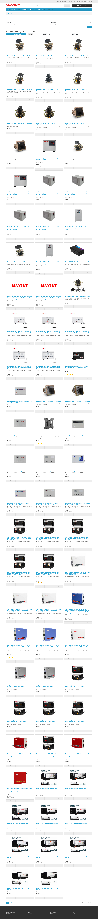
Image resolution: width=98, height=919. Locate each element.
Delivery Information (10, 912)
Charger (30, 9)
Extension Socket (37, 9)
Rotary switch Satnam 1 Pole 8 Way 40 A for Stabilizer (76, 124)
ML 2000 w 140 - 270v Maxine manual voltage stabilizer (47, 856)
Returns (29, 912)
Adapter (43, 9)
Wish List (73, 913)
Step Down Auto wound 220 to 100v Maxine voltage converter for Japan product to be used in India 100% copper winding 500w (19, 755)
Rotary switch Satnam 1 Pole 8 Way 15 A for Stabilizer (76, 90)
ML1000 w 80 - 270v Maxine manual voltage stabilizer (47, 789)
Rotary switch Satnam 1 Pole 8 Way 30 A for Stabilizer (47, 124)
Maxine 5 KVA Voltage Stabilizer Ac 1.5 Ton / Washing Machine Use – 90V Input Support (47, 504)
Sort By (44, 34)
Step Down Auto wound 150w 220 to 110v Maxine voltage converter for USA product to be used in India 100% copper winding (77, 538)
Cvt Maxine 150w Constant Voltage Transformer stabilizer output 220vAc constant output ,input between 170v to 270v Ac (19, 333)
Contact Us (30, 910)
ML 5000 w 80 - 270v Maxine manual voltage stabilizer (76, 824)
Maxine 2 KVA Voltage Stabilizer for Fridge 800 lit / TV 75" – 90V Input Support (19, 434)
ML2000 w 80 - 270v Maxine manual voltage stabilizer (76, 789)
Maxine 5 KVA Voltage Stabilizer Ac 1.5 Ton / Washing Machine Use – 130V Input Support (18, 504)
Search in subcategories (55, 24)
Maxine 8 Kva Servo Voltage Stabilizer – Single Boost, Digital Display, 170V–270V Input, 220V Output (76, 228)
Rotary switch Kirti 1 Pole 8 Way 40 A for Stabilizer (48, 401)
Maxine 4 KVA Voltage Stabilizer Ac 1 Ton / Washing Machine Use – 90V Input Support (48, 470)
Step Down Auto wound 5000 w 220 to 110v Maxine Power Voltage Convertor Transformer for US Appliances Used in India (48, 610)
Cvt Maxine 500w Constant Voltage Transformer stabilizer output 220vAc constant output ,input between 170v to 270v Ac (19, 367)
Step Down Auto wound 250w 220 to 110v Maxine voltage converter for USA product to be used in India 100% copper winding (48, 573)
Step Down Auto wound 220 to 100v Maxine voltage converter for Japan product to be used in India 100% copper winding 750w (77, 755)
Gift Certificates (53, 912)
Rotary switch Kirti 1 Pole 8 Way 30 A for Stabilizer (19, 123)
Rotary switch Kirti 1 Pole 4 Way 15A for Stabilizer (77, 296)
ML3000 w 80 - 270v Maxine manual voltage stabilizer (18, 824)
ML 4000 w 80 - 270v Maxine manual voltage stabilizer (47, 824)
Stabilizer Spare (50, 9)
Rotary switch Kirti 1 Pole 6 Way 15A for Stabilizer (77, 55)
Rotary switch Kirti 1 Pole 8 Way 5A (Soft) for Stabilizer (47, 90)
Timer (56, 9)
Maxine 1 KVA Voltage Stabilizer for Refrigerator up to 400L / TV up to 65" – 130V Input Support (77, 367)
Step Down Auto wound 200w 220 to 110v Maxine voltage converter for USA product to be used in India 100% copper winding (19, 573)
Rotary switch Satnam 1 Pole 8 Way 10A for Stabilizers (46, 56)
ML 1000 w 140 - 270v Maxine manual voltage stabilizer (18, 856)
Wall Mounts (24, 9)
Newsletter (74, 915)
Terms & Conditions (10, 910)
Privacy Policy (9, 915)
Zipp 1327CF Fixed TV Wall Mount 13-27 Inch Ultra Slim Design (48, 434)
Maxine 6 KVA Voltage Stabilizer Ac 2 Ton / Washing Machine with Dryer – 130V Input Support (77, 504)
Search (12, 13)
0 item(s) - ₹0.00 (81, 5)
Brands (51, 910)
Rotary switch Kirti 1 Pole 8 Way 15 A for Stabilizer (19, 89)
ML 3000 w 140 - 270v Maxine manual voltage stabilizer (76, 856)
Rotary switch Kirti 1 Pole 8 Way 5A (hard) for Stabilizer (76, 157)
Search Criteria (9, 20)
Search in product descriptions (13, 24)
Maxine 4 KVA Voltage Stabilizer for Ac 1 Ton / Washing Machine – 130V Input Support (76, 434)
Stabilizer (18, 9)
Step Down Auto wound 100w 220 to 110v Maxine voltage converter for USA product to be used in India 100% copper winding (48, 538)
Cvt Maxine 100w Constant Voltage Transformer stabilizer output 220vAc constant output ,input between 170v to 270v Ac (48, 333)
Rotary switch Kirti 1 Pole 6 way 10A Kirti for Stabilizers (18, 262)
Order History (74, 912)
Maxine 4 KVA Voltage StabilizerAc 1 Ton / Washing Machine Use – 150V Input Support (19, 470)
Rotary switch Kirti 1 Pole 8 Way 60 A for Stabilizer (77, 401)
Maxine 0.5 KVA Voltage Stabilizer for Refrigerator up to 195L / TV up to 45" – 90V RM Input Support (77, 262)
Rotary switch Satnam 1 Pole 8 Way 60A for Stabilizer (17, 157)
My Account (74, 910)
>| (14, 902)
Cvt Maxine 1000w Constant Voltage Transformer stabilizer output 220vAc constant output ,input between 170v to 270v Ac (48, 367)
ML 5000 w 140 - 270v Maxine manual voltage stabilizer (47, 889)
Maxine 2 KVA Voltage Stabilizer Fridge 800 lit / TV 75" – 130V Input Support (19, 402)
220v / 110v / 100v (11, 9)
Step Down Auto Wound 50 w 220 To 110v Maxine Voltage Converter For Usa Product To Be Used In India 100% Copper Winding (19, 538)
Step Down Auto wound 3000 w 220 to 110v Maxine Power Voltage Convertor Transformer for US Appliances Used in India (77, 573)
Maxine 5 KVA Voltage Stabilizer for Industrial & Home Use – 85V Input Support (77, 470)
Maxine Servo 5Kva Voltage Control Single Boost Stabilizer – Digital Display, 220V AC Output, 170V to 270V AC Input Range (20, 228)
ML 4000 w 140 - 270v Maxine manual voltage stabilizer (18, 889)
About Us (8, 913)
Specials (51, 915)
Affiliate (51, 913)
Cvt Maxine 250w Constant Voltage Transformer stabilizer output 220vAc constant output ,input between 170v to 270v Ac (77, 333)
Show (73, 34)
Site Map (30, 913)
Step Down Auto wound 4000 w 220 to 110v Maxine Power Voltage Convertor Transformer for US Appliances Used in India (19, 610)
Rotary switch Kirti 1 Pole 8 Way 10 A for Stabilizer (19, 55)
